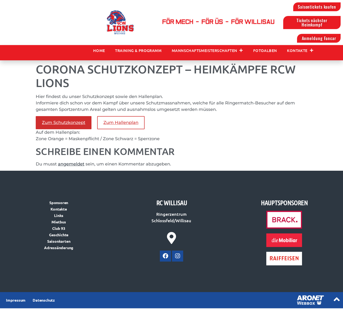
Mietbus (58, 222)
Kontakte (300, 51)
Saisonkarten (59, 242)
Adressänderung (58, 248)
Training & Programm (138, 51)
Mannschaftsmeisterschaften (207, 51)
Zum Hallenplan (120, 123)
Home (99, 51)
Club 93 (58, 229)
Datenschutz (44, 301)
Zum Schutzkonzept (63, 123)
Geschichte (58, 235)
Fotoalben (265, 51)
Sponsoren (58, 203)
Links (58, 216)
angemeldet (71, 164)
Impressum (15, 301)
